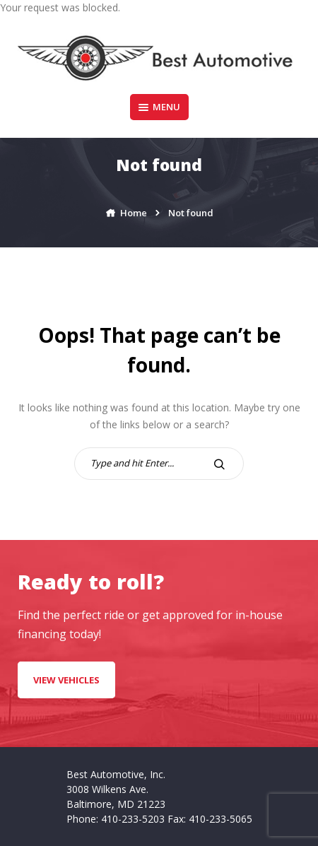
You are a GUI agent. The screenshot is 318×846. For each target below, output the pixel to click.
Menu (159, 106)
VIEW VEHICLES (66, 680)
